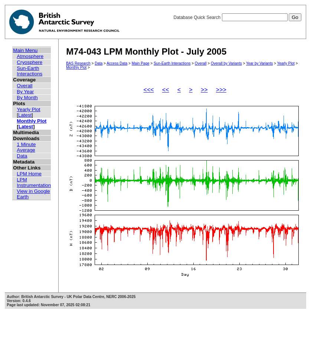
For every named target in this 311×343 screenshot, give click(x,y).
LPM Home (29, 174)
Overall (24, 85)
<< (165, 90)
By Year (25, 91)
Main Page (141, 63)
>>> (221, 90)
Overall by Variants (226, 63)
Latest (25, 115)
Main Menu (25, 50)
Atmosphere (30, 56)
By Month (27, 97)
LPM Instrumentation (34, 182)
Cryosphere (29, 62)
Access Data (117, 63)
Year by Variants (259, 63)
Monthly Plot (31, 121)
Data (22, 156)
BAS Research (78, 63)
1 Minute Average (26, 147)
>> (204, 90)
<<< (149, 90)
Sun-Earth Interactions (29, 71)
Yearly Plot (28, 109)
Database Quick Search (237, 17)
